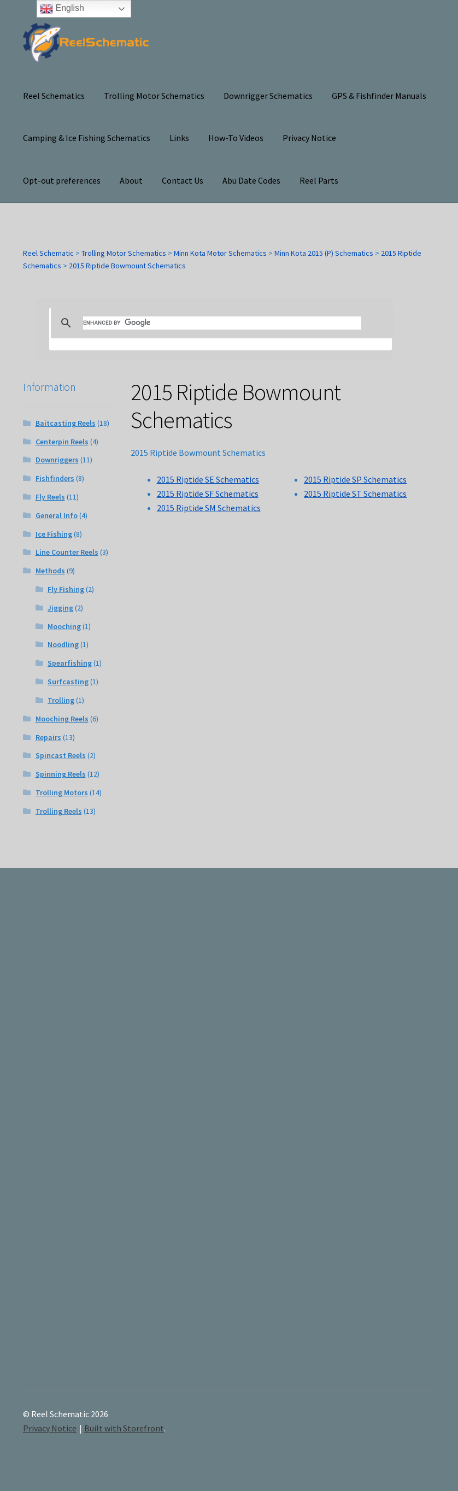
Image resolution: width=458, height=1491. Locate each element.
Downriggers (57, 460)
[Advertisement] (373, 1135)
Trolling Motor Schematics (154, 95)
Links (179, 137)
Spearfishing (70, 663)
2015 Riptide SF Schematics (208, 493)
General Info (57, 515)
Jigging (60, 608)
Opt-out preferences (62, 180)
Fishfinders (55, 478)
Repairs (48, 737)
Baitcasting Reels (66, 423)
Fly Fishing (66, 589)
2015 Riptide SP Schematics (355, 479)
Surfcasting (68, 681)
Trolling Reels (59, 811)
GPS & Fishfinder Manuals (379, 95)
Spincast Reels (61, 755)
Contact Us (182, 180)
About (131, 180)
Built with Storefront (124, 1428)
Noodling (63, 644)
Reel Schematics (54, 95)
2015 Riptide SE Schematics (208, 479)
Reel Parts (319, 180)
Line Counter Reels (67, 552)
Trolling (61, 700)
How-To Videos (235, 137)
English (62, 8)
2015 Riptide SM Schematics (209, 507)
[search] (222, 323)
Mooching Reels (62, 719)
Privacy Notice (309, 137)
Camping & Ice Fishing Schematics (86, 137)
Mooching (64, 626)
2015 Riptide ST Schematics (355, 493)
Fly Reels (50, 497)
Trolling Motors (62, 792)
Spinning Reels (61, 774)
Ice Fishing (54, 534)
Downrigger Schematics (268, 95)
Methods (50, 571)
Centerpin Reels (62, 442)
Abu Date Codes (251, 180)
